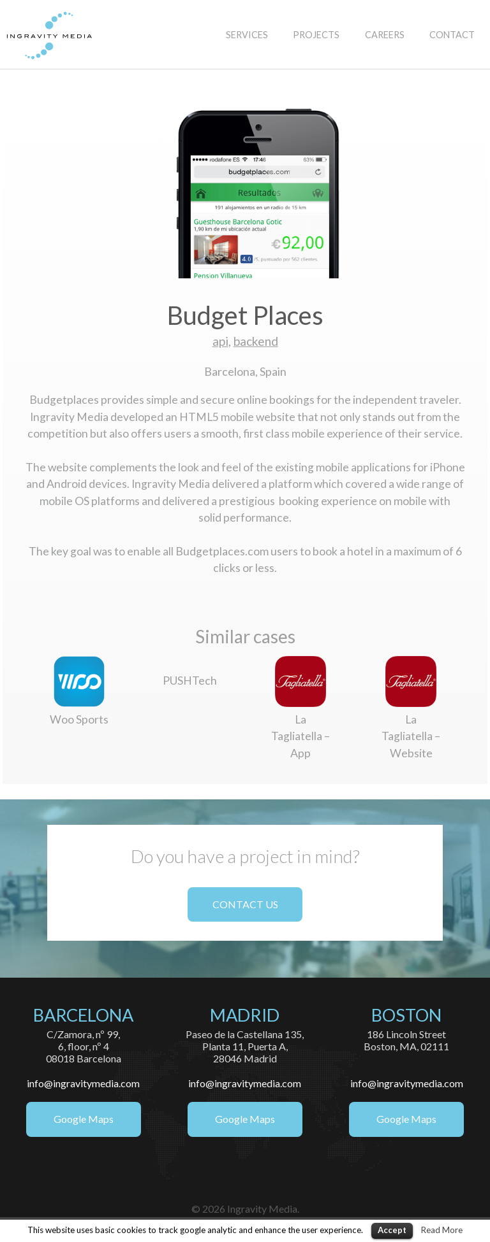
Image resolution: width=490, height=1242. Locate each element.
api (220, 341)
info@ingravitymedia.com (83, 1083)
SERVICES (247, 34)
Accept (392, 1230)
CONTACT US (245, 904)
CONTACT (452, 34)
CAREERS (385, 34)
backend (256, 341)
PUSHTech (190, 680)
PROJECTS (316, 34)
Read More (442, 1230)
